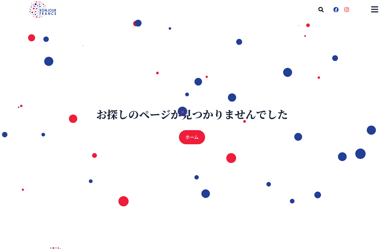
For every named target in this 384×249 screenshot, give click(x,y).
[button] (321, 9)
